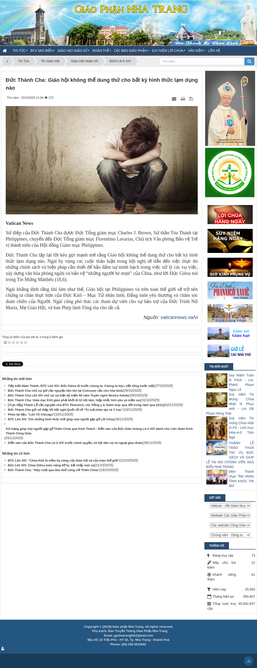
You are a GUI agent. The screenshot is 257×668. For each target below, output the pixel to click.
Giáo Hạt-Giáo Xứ (72, 50)
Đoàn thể (100, 50)
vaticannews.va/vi (179, 317)
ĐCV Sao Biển (41, 50)
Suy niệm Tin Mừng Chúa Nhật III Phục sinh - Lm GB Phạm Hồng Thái (230, 403)
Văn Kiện (195, 50)
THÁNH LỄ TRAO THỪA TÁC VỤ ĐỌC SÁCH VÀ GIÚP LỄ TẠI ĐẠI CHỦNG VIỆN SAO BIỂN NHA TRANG (230, 455)
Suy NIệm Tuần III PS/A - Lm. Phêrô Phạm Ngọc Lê (241, 382)
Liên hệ (214, 50)
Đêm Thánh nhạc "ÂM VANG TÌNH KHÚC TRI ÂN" (241, 479)
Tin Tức (19, 50)
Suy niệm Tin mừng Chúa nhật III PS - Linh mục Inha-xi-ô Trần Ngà (241, 427)
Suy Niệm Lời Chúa (167, 50)
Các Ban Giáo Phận (130, 50)
